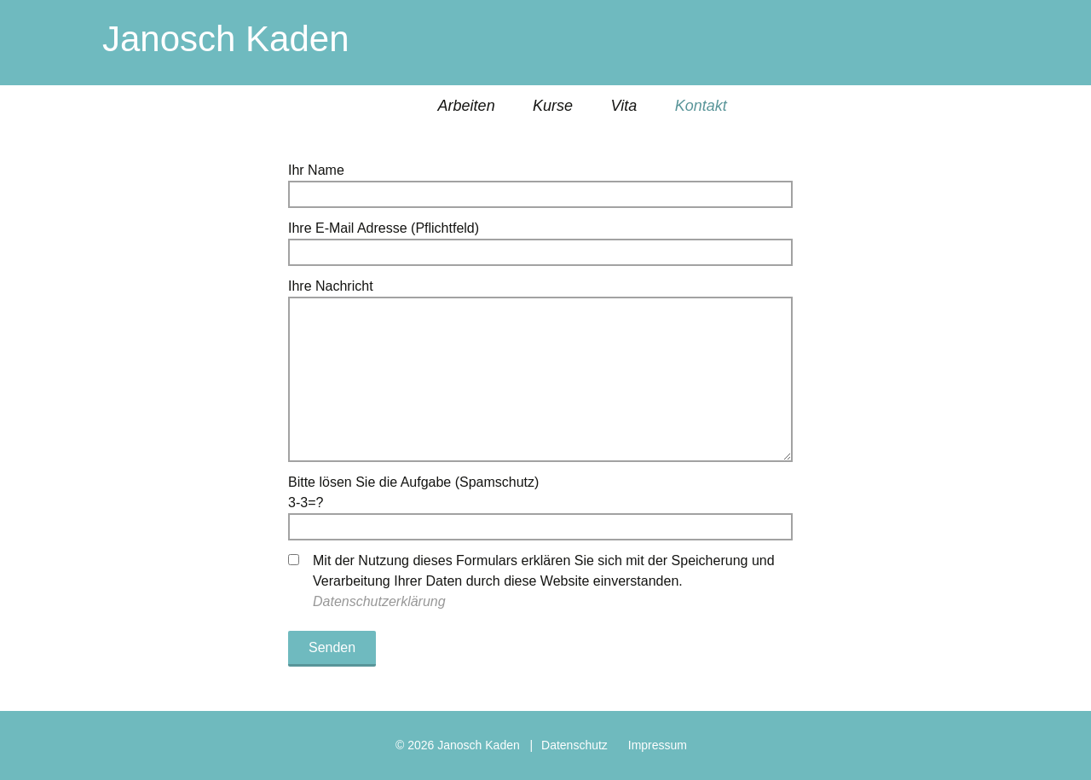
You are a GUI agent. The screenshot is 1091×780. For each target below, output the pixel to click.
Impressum (657, 745)
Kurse (553, 105)
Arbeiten (466, 105)
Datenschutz (574, 745)
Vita (624, 105)
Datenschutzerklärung (379, 601)
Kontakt (701, 105)
